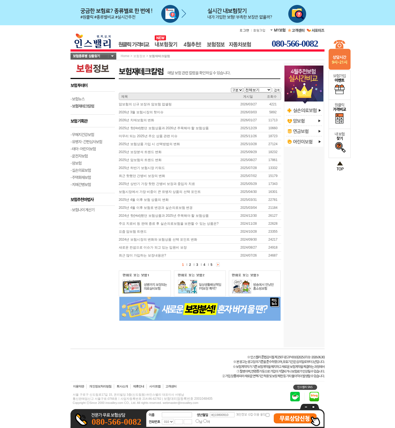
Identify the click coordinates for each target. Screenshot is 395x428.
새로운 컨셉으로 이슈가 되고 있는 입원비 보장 (153, 247)
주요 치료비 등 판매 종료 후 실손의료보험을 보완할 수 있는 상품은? (169, 224)
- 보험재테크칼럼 (82, 106)
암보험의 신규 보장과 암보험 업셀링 (145, 104)
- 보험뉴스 (77, 99)
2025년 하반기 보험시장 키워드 (142, 168)
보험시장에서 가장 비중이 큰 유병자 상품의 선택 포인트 (160, 192)
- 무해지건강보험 (82, 134)
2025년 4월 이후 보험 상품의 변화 (144, 200)
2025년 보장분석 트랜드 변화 (140, 152)
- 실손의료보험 (80, 170)
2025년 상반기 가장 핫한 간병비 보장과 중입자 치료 (157, 184)
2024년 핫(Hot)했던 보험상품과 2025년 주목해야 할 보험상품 (164, 216)
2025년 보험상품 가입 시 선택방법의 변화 (149, 144)
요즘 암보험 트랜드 (133, 231)
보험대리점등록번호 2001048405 (188, 399)
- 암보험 (75, 163)
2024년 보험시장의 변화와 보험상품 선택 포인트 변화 (158, 239)
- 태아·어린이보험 (83, 148)
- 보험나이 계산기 (82, 209)
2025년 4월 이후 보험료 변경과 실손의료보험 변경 (156, 208)
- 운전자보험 (79, 156)
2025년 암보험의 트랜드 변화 (140, 160)
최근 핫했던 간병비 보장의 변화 (142, 176)
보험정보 (139, 56)
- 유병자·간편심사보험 (86, 141)
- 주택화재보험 (80, 177)
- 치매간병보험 (80, 184)
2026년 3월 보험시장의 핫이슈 (141, 112)
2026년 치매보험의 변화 (136, 120)
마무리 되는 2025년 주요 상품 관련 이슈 (148, 136)
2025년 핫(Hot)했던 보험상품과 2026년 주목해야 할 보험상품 (164, 128)
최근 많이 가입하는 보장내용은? (142, 255)
